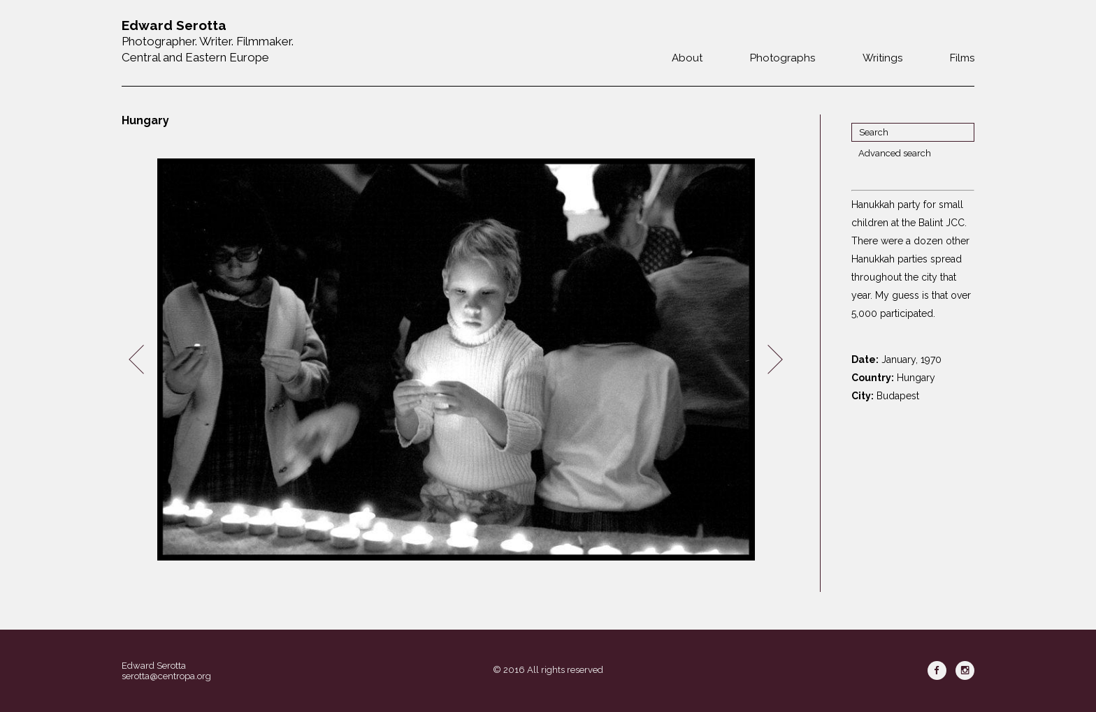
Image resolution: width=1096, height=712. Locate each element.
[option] (456, 360)
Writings (882, 58)
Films (962, 58)
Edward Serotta (154, 665)
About (687, 58)
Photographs (782, 58)
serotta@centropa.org (166, 676)
